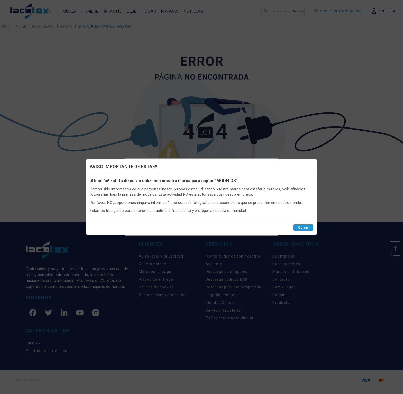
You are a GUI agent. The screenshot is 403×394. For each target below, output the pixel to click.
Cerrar (303, 227)
